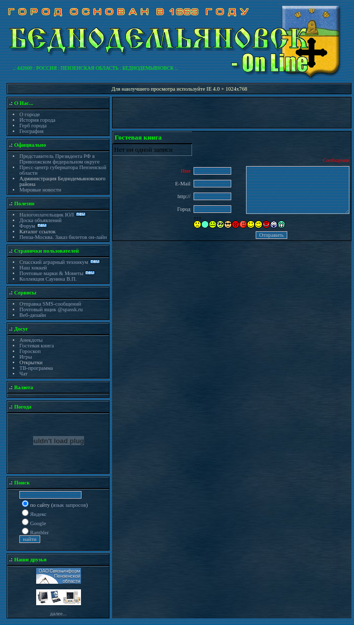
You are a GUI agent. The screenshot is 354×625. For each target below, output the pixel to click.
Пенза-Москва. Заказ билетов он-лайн (63, 237)
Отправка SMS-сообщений (50, 304)
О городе (29, 114)
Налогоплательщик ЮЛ (46, 215)
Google (38, 523)
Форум (28, 226)
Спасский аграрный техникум (53, 262)
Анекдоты (31, 340)
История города (37, 120)
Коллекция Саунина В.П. (48, 279)
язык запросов (69, 505)
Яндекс (38, 514)
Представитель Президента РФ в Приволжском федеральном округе (59, 159)
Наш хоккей (33, 267)
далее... (58, 613)
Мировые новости (40, 190)
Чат (23, 373)
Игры (25, 357)
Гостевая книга (36, 345)
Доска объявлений (40, 220)
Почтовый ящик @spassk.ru (51, 309)
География (31, 131)
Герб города (32, 125)
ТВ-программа (36, 368)
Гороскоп (30, 351)
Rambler (39, 532)
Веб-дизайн (32, 315)
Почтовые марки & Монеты (51, 273)
